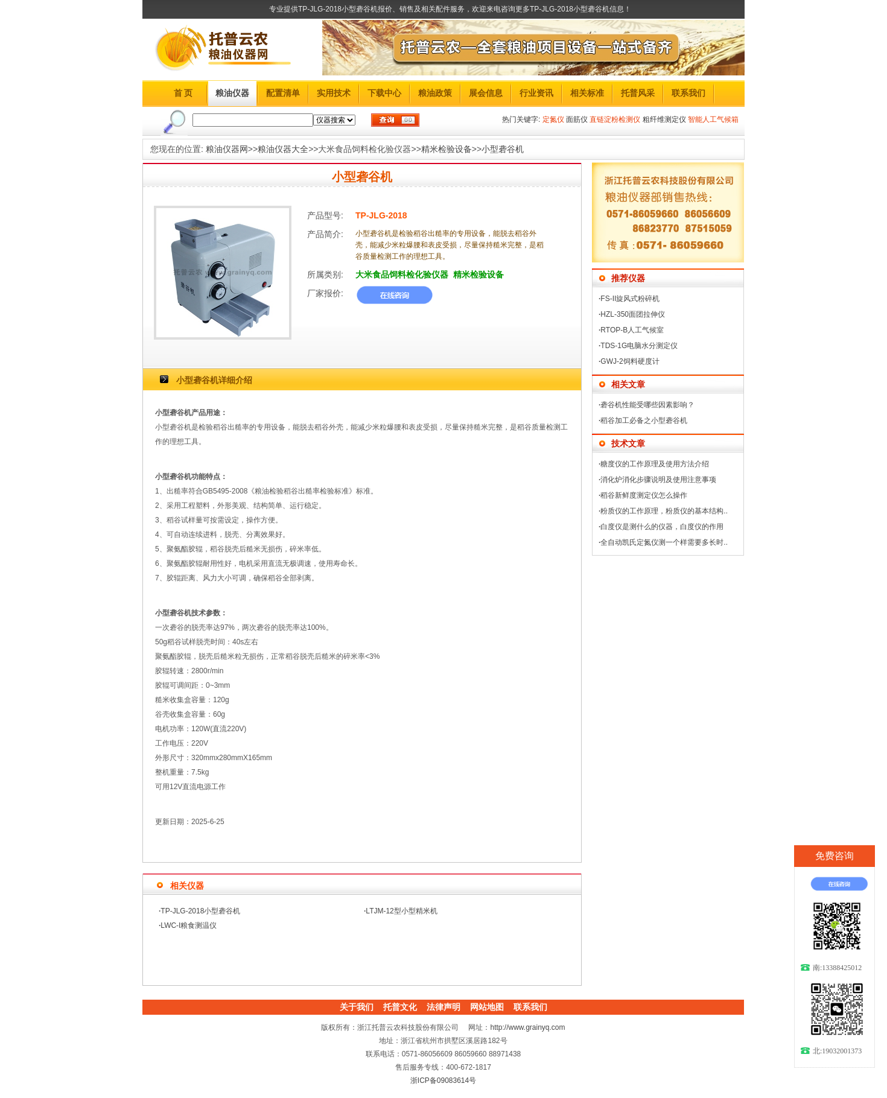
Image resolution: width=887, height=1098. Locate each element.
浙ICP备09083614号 (443, 1080)
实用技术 (334, 93)
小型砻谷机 (503, 149)
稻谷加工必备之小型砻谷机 (643, 420)
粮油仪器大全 (283, 149)
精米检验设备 (446, 149)
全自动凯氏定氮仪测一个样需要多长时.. (664, 542)
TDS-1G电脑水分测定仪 (639, 345)
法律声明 (443, 1007)
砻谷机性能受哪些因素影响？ (647, 405)
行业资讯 (536, 93)
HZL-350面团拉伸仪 (632, 314)
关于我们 (357, 1007)
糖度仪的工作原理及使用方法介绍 (654, 464)
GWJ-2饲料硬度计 (629, 361)
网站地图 (487, 1007)
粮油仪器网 (227, 149)
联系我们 (688, 93)
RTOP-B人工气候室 (632, 330)
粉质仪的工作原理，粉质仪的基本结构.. (664, 511)
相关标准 (587, 93)
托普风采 (638, 93)
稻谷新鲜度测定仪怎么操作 (643, 495)
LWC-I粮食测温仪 (189, 925)
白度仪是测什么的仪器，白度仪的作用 (661, 526)
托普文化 (400, 1007)
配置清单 (283, 93)
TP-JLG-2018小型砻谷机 (200, 911)
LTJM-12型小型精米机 (401, 911)
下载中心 (384, 93)
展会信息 (486, 93)
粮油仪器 (232, 93)
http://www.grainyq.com (527, 1027)
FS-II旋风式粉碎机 (630, 298)
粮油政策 (435, 93)
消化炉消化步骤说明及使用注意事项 (658, 479)
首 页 (183, 93)
